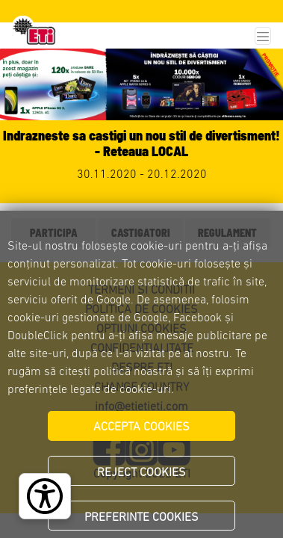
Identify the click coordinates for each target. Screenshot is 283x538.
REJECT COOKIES (141, 473)
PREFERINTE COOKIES (141, 518)
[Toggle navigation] (263, 36)
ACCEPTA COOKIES (141, 427)
